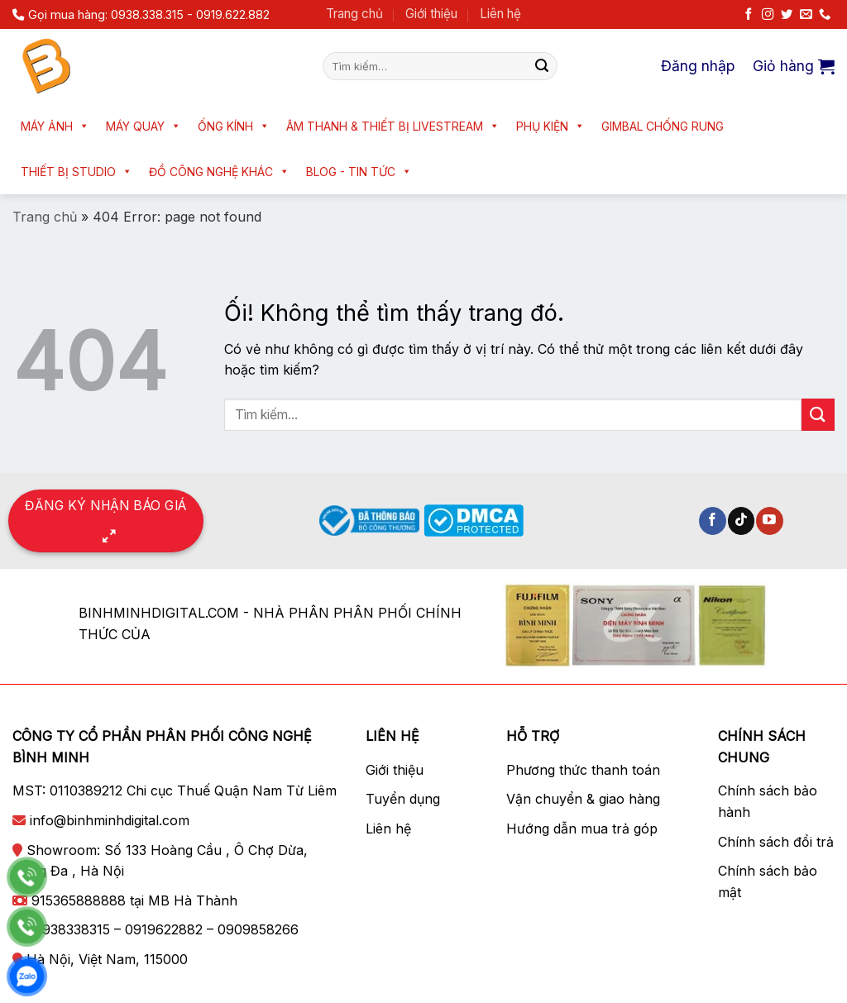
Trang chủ (354, 13)
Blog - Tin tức (359, 171)
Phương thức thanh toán (583, 770)
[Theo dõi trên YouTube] (769, 521)
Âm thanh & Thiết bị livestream (393, 126)
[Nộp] (542, 66)
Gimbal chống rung (662, 126)
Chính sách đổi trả (776, 841)
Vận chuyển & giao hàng (583, 798)
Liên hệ (500, 13)
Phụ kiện (550, 126)
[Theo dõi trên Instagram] (767, 14)
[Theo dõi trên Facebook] (748, 14)
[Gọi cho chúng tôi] (824, 14)
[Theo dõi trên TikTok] (741, 521)
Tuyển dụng (403, 798)
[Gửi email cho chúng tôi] (805, 14)
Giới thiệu (431, 13)
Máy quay (143, 126)
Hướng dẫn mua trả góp (582, 828)
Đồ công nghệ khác (219, 171)
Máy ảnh (55, 126)
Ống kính (234, 126)
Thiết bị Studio (76, 171)
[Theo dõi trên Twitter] (786, 14)
